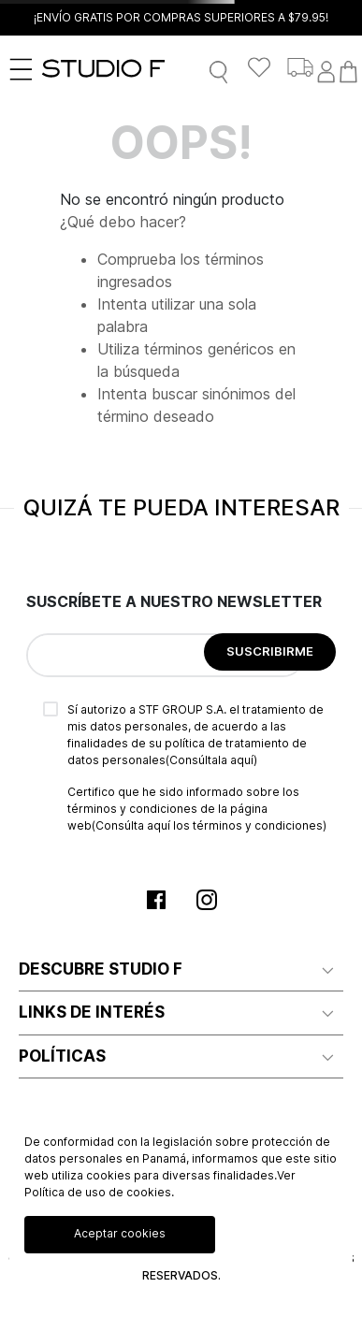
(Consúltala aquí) (211, 760)
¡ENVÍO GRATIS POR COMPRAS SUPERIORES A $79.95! (181, 17)
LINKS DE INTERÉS (92, 1012)
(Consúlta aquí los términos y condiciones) (209, 825)
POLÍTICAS (62, 1056)
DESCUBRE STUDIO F (100, 969)
